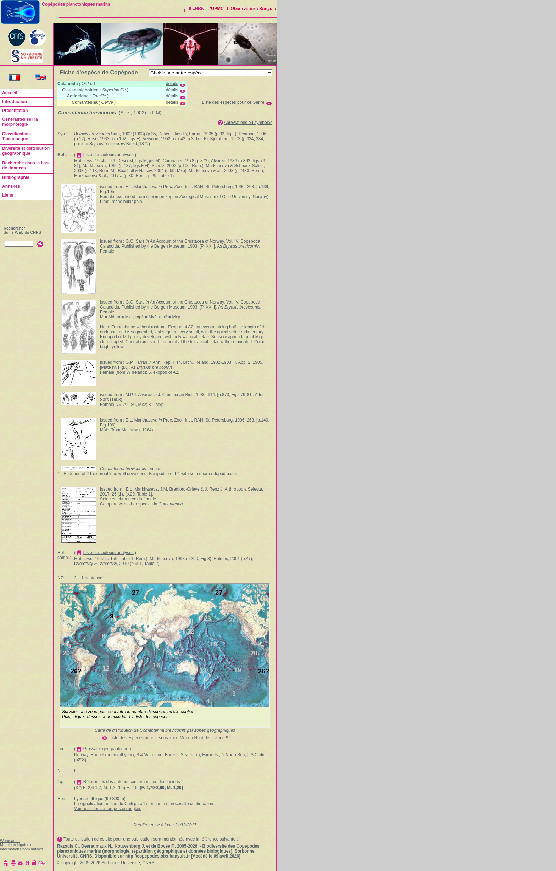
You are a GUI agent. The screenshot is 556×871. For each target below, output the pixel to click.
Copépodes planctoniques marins (76, 4)
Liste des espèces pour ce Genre (233, 102)
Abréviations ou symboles (248, 122)
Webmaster (10, 840)
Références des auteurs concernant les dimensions (131, 781)
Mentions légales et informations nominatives (21, 847)
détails (172, 83)
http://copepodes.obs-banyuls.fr (157, 856)
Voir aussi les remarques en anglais (107, 808)
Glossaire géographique (105, 748)
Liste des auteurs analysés (108, 154)
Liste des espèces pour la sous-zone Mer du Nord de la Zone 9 (169, 737)
